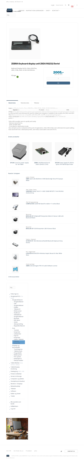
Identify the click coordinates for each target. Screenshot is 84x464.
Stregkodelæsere (17, 300)
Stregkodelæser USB (18, 302)
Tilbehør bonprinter (17, 342)
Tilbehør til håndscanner (18, 310)
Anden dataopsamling (18, 323)
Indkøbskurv (14, 406)
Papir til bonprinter (17, 336)
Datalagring (14, 371)
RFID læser (17, 320)
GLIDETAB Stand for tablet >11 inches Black (43, 204)
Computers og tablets (17, 379)
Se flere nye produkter (13, 276)
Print (13, 328)
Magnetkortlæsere (19, 326)
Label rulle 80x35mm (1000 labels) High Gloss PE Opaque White (44, 179)
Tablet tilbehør (15, 363)
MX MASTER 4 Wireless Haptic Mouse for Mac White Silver (44, 254)
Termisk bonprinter (17, 331)
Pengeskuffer (18, 353)
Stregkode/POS (15, 296)
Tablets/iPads (18, 351)
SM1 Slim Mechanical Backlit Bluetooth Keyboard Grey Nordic (44, 241)
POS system (17, 357)
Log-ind (13, 409)
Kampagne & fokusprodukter (18, 359)
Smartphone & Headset (18, 381)
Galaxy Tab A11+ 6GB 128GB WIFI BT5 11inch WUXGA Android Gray (45, 192)
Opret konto (59, 5)
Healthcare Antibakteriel (17, 314)
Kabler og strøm (15, 393)
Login (52, 5)
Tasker (13, 396)
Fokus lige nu (14, 294)
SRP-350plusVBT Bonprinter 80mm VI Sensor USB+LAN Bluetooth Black (44, 217)
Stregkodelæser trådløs (18, 306)
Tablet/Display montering (15, 368)
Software (13, 391)
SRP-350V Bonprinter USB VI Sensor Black (41, 228)
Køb (58, 83)
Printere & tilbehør (16, 374)
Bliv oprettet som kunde (16, 403)
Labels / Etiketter (19, 339)
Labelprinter (17, 334)
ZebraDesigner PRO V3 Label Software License (41, 266)
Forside (22, 10)
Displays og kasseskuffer (16, 346)
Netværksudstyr (15, 386)
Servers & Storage (16, 376)
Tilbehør (13, 389)
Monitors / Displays (16, 384)
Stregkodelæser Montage (18, 317)
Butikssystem (18, 355)
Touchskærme (18, 349)
